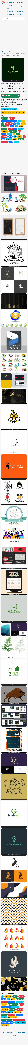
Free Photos (19, 2)
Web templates (11, 9)
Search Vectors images (9, 19)
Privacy (19, 1032)
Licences (9, 1032)
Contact (14, 1035)
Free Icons (21, 9)
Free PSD (19, 14)
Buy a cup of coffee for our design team (13, 112)
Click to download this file (10, 95)
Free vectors (10, 2)
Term (14, 1032)
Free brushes (10, 12)
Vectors (8, 51)
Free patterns (10, 14)
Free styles (20, 12)
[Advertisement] (14, 36)
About (24, 1032)
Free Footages (19, 6)
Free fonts (9, 6)
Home (3, 51)
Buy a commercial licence (9, 109)
